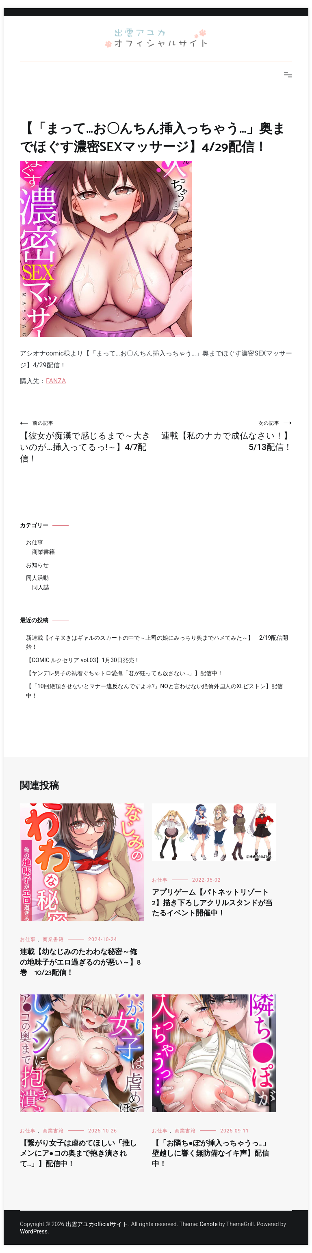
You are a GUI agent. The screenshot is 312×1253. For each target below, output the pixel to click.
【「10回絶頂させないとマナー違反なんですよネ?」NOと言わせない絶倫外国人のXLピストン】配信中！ (154, 690)
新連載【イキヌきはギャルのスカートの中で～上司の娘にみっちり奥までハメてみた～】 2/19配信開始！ (157, 642)
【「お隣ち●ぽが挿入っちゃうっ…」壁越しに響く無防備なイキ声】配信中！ (211, 1153)
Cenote (208, 1224)
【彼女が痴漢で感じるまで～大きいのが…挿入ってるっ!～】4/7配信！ (88, 441)
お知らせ (37, 565)
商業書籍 (43, 552)
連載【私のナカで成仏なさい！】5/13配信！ (224, 436)
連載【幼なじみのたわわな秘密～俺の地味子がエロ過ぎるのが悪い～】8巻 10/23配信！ (80, 962)
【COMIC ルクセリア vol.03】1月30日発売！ (83, 660)
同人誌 (40, 587)
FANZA (56, 381)
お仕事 (34, 542)
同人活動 (37, 578)
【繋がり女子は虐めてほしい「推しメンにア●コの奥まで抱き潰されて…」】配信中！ (78, 1153)
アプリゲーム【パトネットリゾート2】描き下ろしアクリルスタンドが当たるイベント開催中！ (212, 903)
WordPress (34, 1231)
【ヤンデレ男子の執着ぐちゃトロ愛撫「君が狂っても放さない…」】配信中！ (124, 673)
